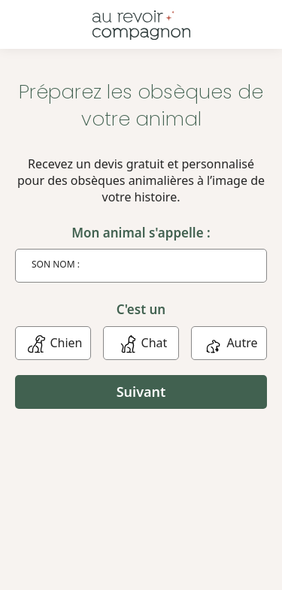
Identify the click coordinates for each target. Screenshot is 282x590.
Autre (228, 343)
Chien (52, 343)
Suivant (141, 392)
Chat (141, 343)
